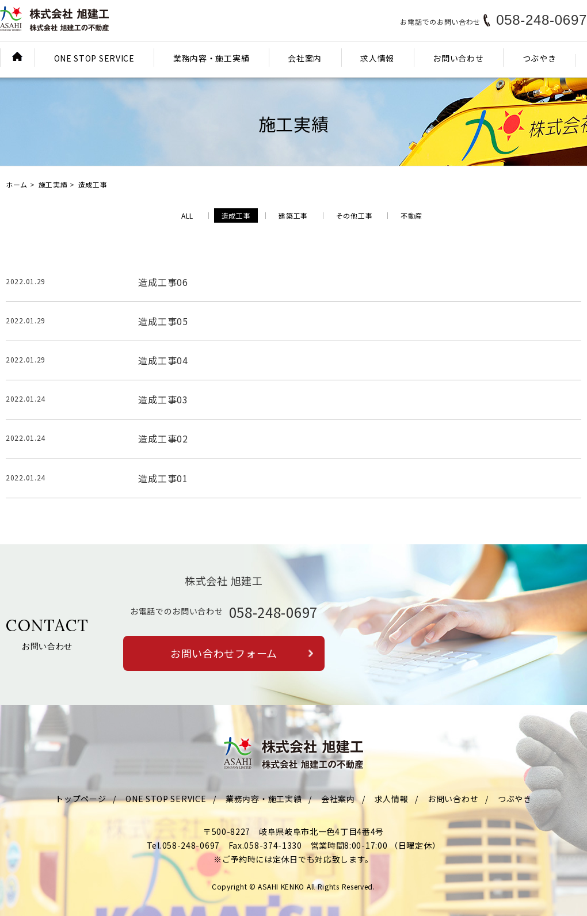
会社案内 (305, 58)
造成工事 (236, 215)
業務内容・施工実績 (211, 58)
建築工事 (293, 215)
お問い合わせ (458, 58)
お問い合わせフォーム (223, 653)
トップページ (80, 798)
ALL (187, 215)
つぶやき (539, 58)
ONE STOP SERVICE (94, 58)
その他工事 (354, 215)
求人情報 (377, 58)
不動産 (411, 215)
